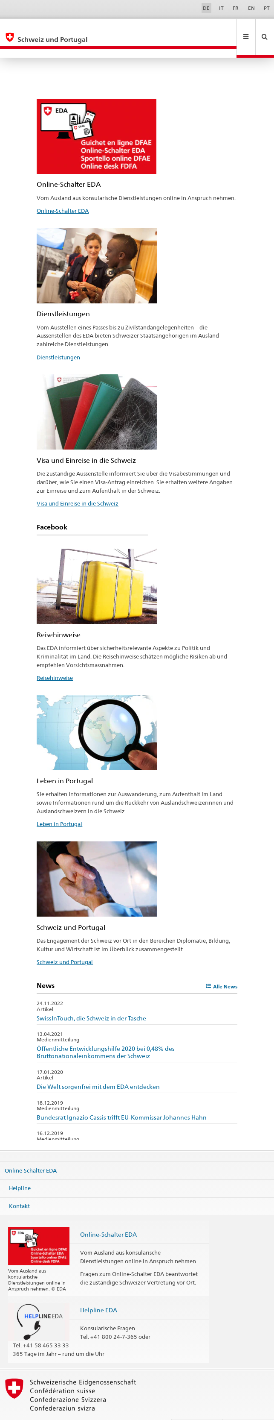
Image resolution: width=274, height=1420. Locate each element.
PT (267, 8)
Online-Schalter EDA (63, 192)
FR (236, 8)
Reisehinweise (55, 659)
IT (221, 8)
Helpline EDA (98, 1291)
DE (206, 8)
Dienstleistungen (58, 338)
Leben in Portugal (59, 805)
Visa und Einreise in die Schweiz (77, 485)
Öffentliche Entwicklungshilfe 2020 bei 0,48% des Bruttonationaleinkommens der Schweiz (106, 1033)
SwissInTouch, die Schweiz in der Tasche (91, 999)
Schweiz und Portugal (65, 943)
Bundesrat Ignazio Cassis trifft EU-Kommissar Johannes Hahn (122, 1098)
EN (251, 8)
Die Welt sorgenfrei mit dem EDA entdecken (98, 1068)
